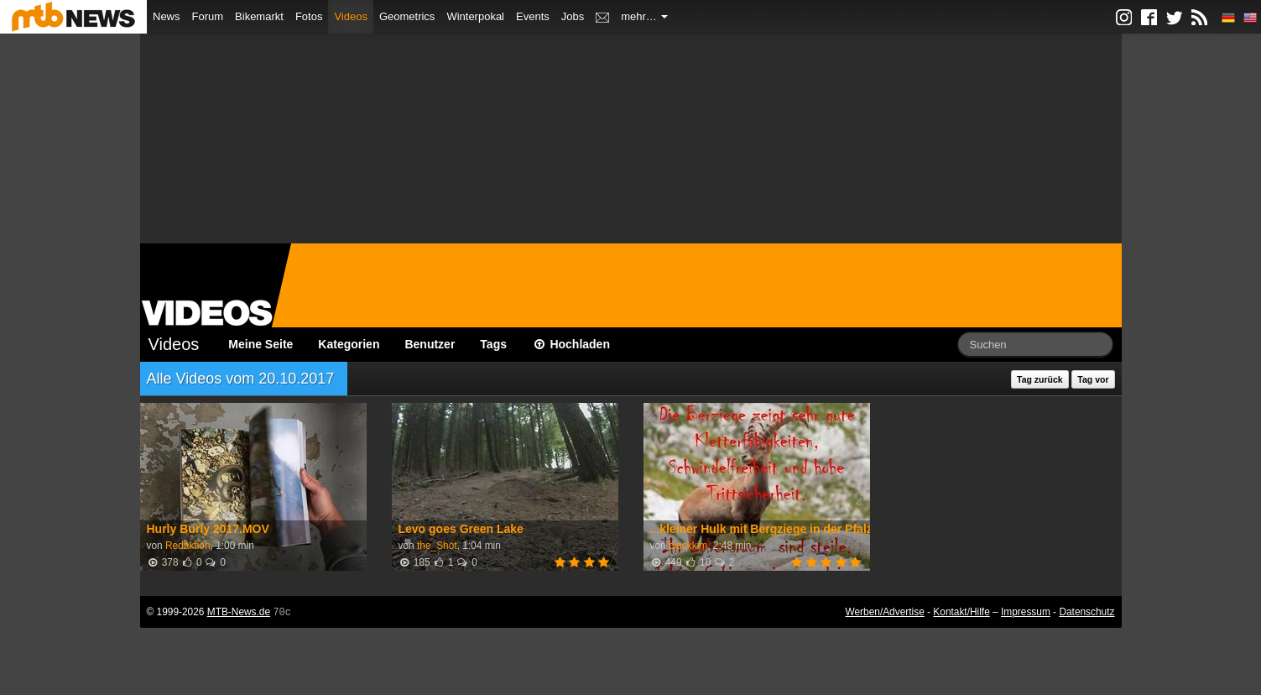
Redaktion (188, 545)
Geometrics (407, 16)
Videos (350, 16)
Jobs (572, 16)
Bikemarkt (259, 16)
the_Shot (437, 545)
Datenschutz (1086, 612)
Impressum (1025, 612)
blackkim (688, 545)
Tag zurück (1040, 379)
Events (533, 16)
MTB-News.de (238, 612)
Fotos (309, 16)
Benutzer (429, 344)
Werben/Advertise (884, 612)
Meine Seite (260, 344)
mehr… (644, 16)
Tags (493, 344)
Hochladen (571, 344)
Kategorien (348, 344)
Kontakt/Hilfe (961, 612)
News (166, 16)
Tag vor (1092, 379)
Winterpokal (475, 16)
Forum (208, 16)
